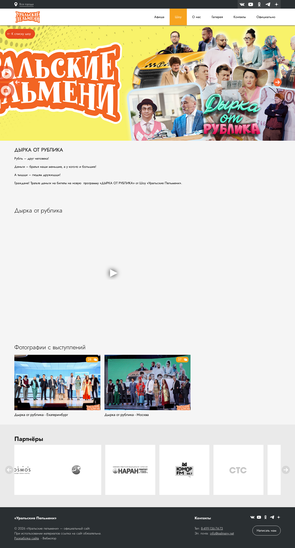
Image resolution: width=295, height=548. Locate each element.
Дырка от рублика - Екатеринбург (41, 416)
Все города (26, 4)
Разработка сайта (26, 538)
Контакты (240, 17)
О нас (196, 17)
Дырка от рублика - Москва (126, 416)
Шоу (178, 17)
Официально (265, 17)
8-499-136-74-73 (212, 528)
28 (89, 360)
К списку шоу (19, 35)
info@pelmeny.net (222, 533)
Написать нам (266, 531)
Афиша (159, 17)
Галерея (217, 17)
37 (179, 360)
